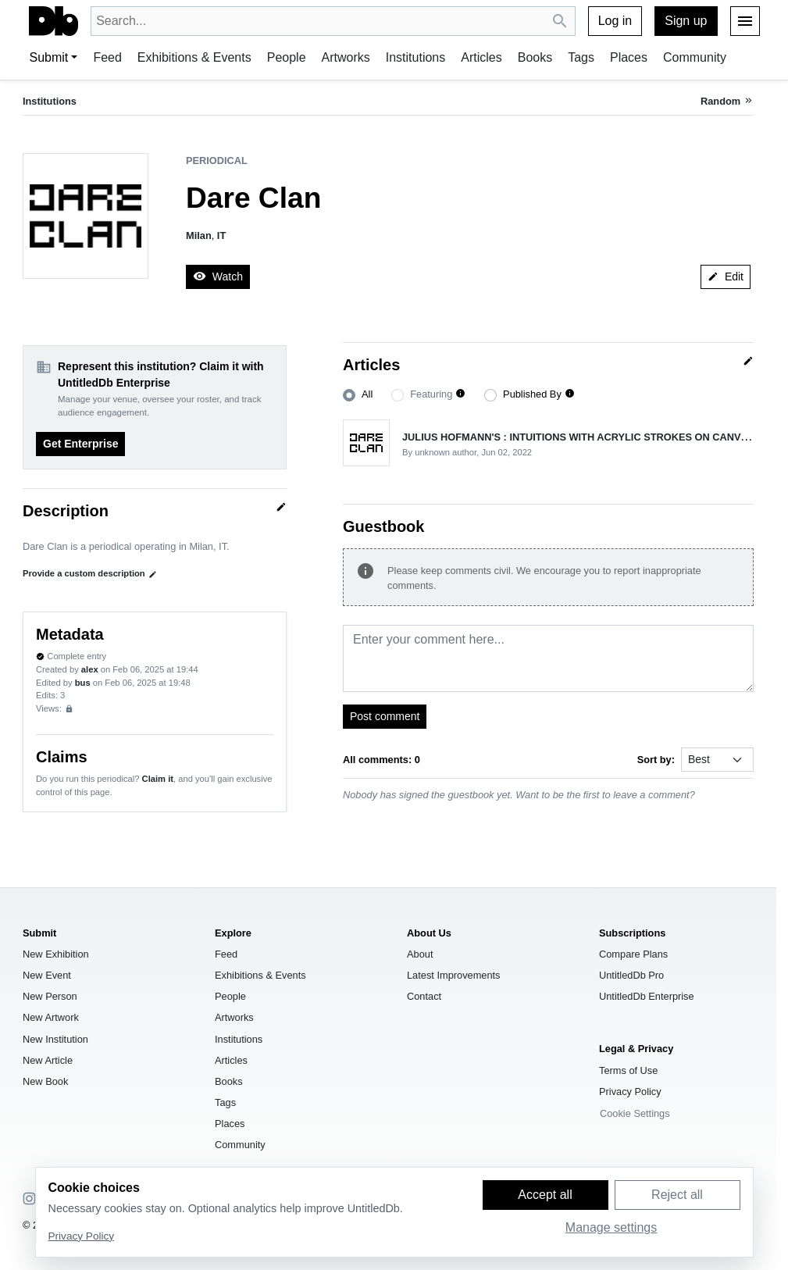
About (420, 954)
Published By (532, 394)
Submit (49, 57)
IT (221, 235)
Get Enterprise (80, 443)
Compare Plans (633, 954)
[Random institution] (727, 101)
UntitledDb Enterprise (646, 996)
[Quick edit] (281, 506)
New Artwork (51, 1017)
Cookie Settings (635, 1113)
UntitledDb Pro (631, 975)
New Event (47, 975)
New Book (45, 1081)
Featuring (431, 394)
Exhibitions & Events (194, 57)
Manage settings (611, 1227)
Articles (481, 57)
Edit (725, 276)
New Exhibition (56, 954)
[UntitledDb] (53, 21)
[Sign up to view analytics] (69, 709)
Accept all (545, 1194)
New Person (50, 996)
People (286, 57)
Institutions (415, 57)
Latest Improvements (454, 975)
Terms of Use (628, 1070)
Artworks (346, 57)
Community (694, 57)
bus (83, 682)
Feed (107, 57)
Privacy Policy (630, 1091)
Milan (199, 235)
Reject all (677, 1194)
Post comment (384, 716)
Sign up (686, 20)
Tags (581, 57)
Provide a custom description (90, 574)
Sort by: (656, 759)
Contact (424, 996)
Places (628, 57)
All (367, 394)
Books (535, 57)
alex (89, 669)
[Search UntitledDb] (560, 21)
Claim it (157, 778)
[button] (460, 394)
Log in (615, 20)
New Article (48, 1060)
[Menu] (745, 21)
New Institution (55, 1039)
